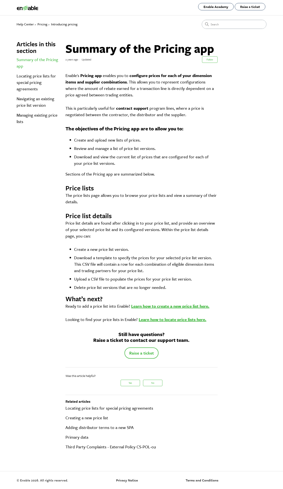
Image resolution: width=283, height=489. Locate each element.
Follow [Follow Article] (210, 59)
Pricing (42, 24)
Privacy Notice (127, 480)
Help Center (25, 24)
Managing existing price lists (37, 118)
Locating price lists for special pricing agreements (36, 82)
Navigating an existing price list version (35, 102)
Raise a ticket (250, 6)
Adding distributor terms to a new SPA (99, 427)
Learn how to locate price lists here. (172, 319)
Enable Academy (216, 6)
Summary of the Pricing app (37, 63)
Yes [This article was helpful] (130, 383)
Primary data (76, 437)
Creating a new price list (86, 418)
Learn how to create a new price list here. (170, 306)
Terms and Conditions (202, 480)
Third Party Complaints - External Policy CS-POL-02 (110, 447)
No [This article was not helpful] (152, 383)
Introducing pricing (64, 24)
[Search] (234, 24)
